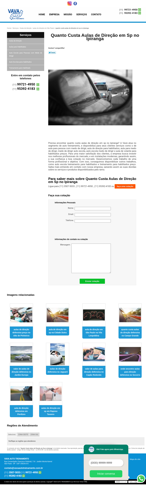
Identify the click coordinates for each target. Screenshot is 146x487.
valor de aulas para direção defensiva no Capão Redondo (94, 372)
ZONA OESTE (23, 435)
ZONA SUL (34, 435)
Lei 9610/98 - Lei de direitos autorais (47, 450)
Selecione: (12, 435)
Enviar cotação (92, 281)
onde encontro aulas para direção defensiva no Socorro (130, 372)
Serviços (81, 14)
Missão (68, 14)
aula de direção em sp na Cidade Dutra (58, 331)
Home (42, 14)
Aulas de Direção (15, 41)
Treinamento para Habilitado (20, 68)
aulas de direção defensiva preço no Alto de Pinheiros (21, 332)
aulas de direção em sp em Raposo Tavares (50, 411)
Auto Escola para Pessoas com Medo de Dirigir (25, 54)
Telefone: (88, 221)
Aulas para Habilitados (17, 47)
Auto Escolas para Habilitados (20, 62)
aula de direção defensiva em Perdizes (21, 411)
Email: (89, 214)
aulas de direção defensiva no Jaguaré (58, 370)
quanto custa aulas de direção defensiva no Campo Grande (130, 332)
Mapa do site (135, 459)
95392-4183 (130, 13)
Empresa (54, 14)
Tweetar (52, 52)
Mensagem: (85, 258)
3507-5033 (14, 472)
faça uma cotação (125, 186)
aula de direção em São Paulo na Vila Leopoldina (94, 332)
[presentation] (72, 230)
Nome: (89, 208)
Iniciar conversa (106, 473)
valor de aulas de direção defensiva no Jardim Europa (21, 372)
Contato (96, 14)
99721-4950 (130, 9)
